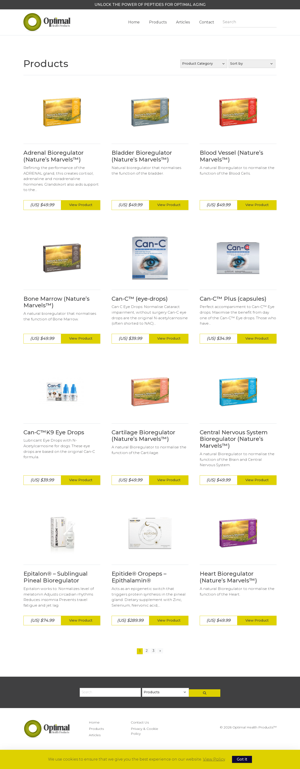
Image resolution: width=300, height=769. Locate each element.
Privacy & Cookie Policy (144, 731)
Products (158, 22)
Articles (183, 22)
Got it (244, 759)
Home (134, 22)
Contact (206, 22)
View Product (80, 205)
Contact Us (140, 722)
